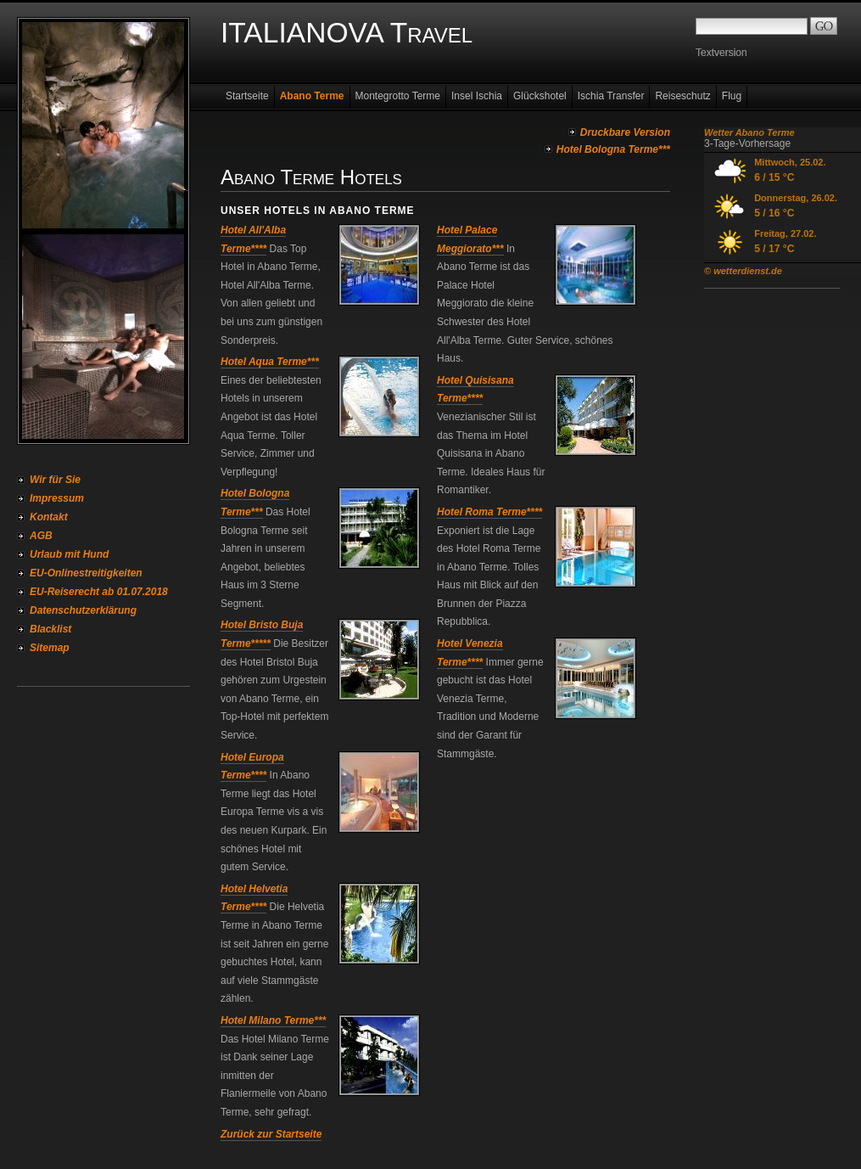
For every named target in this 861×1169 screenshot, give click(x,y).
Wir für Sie (55, 480)
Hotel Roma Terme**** (489, 512)
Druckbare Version (625, 132)
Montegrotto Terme (398, 96)
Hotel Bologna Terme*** (613, 149)
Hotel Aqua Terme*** (270, 362)
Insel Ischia (476, 96)
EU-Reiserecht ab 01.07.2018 (99, 592)
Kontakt (49, 517)
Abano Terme (312, 96)
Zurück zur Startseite (271, 1134)
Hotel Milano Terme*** (273, 1020)
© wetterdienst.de (743, 271)
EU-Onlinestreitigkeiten (86, 573)
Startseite (247, 96)
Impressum (57, 498)
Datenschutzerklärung (83, 610)
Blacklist (50, 629)
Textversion (721, 53)
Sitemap (50, 648)
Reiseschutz (682, 96)
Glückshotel (540, 96)
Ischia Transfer (611, 96)
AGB (41, 536)
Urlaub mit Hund (69, 554)
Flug (731, 96)
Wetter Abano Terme (749, 132)
